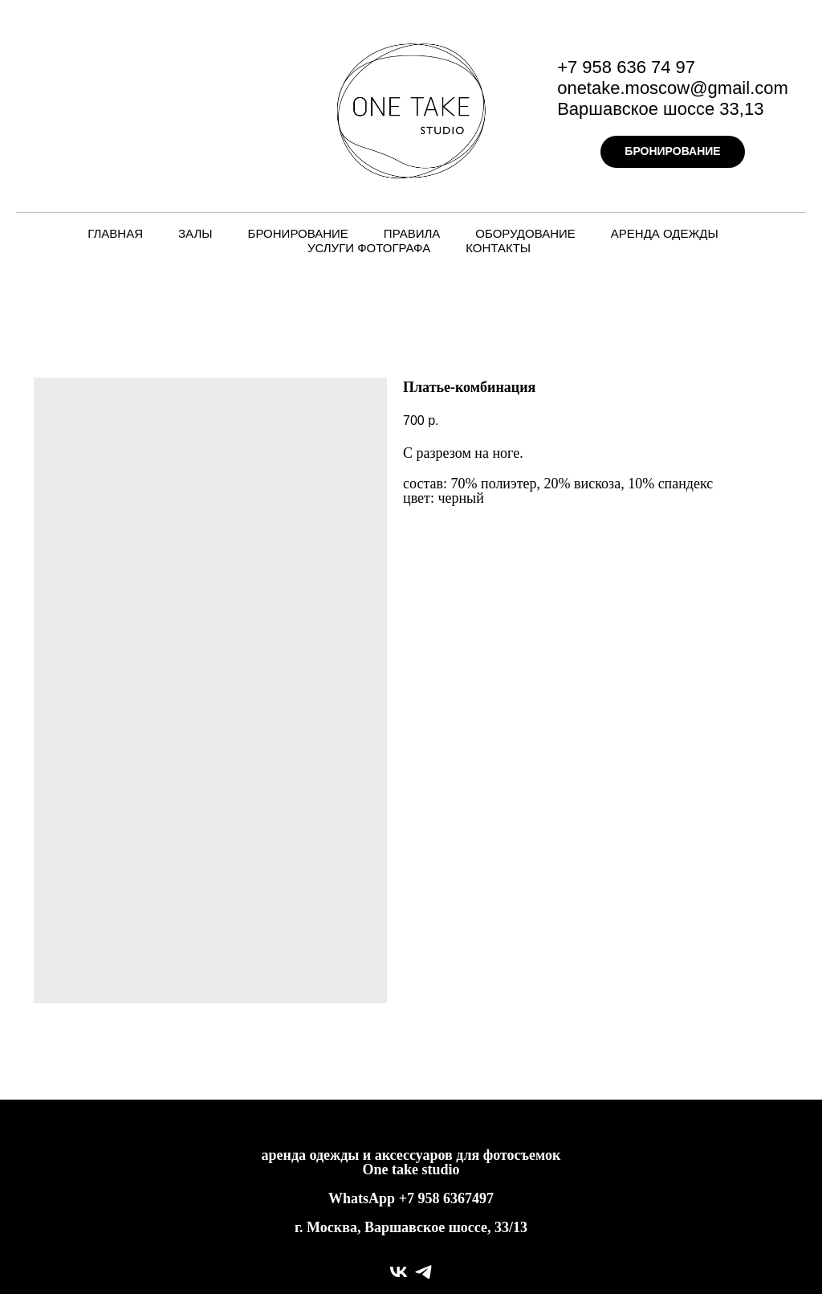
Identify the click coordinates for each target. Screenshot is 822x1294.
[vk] (399, 1272)
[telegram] (423, 1272)
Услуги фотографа (368, 248)
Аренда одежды (664, 233)
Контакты (498, 248)
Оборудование (525, 233)
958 (430, 1198)
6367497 (468, 1198)
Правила (412, 233)
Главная (115, 233)
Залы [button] (195, 233)
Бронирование (298, 233)
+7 (406, 1198)
